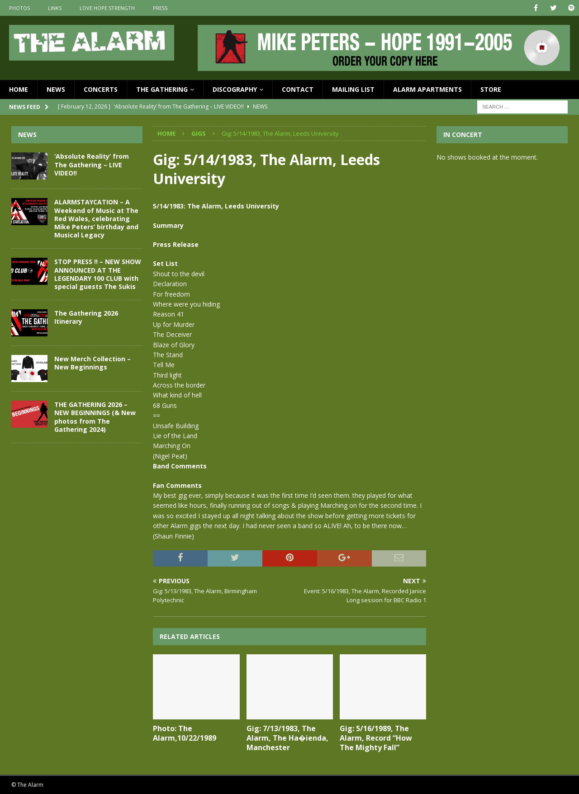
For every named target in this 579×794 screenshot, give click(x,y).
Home (18, 89)
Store (490, 89)
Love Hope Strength (107, 8)
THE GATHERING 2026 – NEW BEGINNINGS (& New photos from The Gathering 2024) (95, 417)
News (56, 89)
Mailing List (353, 89)
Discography (235, 89)
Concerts (101, 89)
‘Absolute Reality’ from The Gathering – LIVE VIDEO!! (91, 164)
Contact (297, 89)
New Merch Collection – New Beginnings (92, 362)
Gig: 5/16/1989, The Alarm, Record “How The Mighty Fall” (376, 737)
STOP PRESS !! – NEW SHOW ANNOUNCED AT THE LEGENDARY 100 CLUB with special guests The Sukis (97, 274)
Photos (19, 8)
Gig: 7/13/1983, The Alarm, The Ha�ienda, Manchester (287, 737)
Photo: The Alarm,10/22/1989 (184, 733)
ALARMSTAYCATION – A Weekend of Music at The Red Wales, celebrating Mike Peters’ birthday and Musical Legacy (96, 218)
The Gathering (162, 89)
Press (160, 8)
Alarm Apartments (427, 89)
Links (55, 8)
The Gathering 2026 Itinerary (86, 317)
